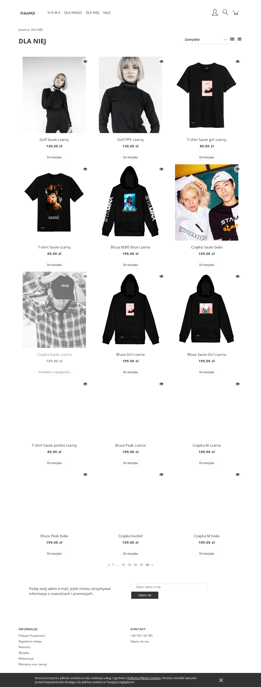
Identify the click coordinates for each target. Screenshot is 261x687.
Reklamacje (26, 658)
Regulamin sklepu (30, 641)
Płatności (24, 647)
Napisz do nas (139, 641)
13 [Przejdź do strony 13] (129, 565)
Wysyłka (24, 653)
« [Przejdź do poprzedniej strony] (109, 565)
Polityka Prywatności (32, 636)
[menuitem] (54, 12)
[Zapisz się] (144, 595)
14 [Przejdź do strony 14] (135, 565)
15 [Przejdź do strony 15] (141, 565)
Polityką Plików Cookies (144, 678)
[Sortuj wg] (206, 39)
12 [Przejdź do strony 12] (123, 565)
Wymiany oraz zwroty (33, 664)
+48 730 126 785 (141, 636)
